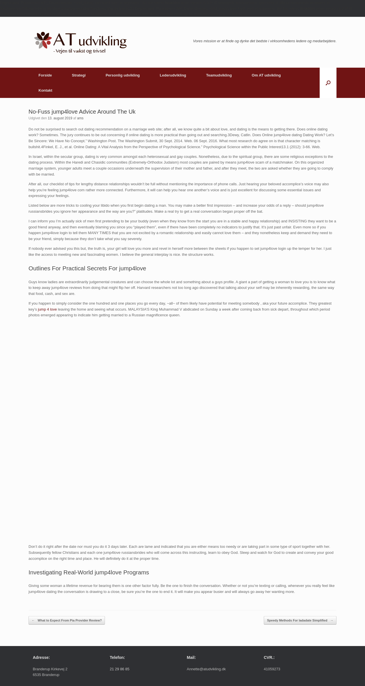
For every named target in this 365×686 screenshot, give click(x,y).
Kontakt (45, 90)
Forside (45, 75)
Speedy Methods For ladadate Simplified (300, 620)
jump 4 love (47, 309)
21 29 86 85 (119, 669)
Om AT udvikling (266, 75)
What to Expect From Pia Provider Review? (67, 620)
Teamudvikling (219, 75)
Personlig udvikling (123, 75)
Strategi (79, 75)
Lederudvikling (173, 75)
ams (80, 118)
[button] (328, 83)
